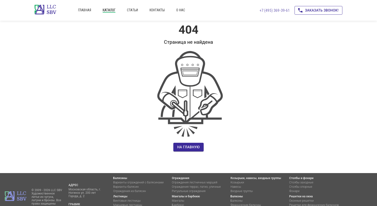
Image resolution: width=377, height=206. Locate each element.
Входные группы (242, 191)
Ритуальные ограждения (189, 191)
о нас (180, 10)
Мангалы (178, 200)
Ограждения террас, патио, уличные (196, 186)
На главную (188, 147)
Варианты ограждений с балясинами (138, 182)
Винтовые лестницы (127, 200)
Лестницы (120, 196)
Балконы (237, 196)
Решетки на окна (301, 196)
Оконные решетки (301, 200)
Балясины (120, 178)
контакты (157, 10)
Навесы (236, 186)
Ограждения (180, 178)
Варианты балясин (126, 186)
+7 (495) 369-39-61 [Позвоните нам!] (274, 10)
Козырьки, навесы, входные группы (256, 178)
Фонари (294, 191)
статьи (132, 10)
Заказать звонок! (318, 10)
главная (84, 10)
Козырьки (237, 182)
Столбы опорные (300, 186)
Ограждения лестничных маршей (194, 182)
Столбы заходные (301, 182)
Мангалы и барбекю (186, 196)
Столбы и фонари (301, 178)
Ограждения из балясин (129, 191)
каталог (109, 10)
